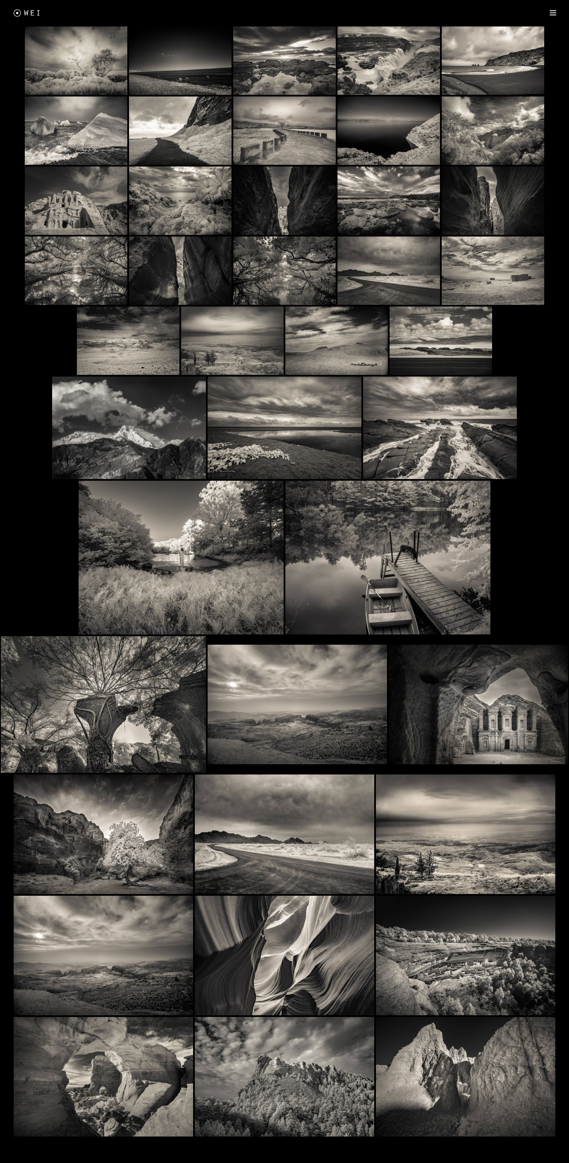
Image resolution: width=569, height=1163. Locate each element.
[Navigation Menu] (553, 13)
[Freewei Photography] (27, 12)
